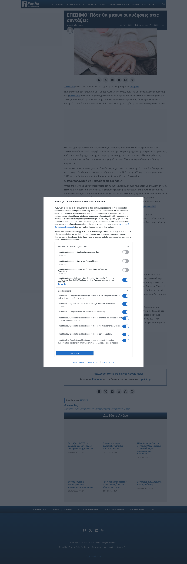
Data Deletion (78, 362)
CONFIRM (75, 353)
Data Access (93, 362)
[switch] (125, 252)
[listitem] (93, 246)
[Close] (138, 201)
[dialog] (93, 282)
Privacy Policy (108, 362)
